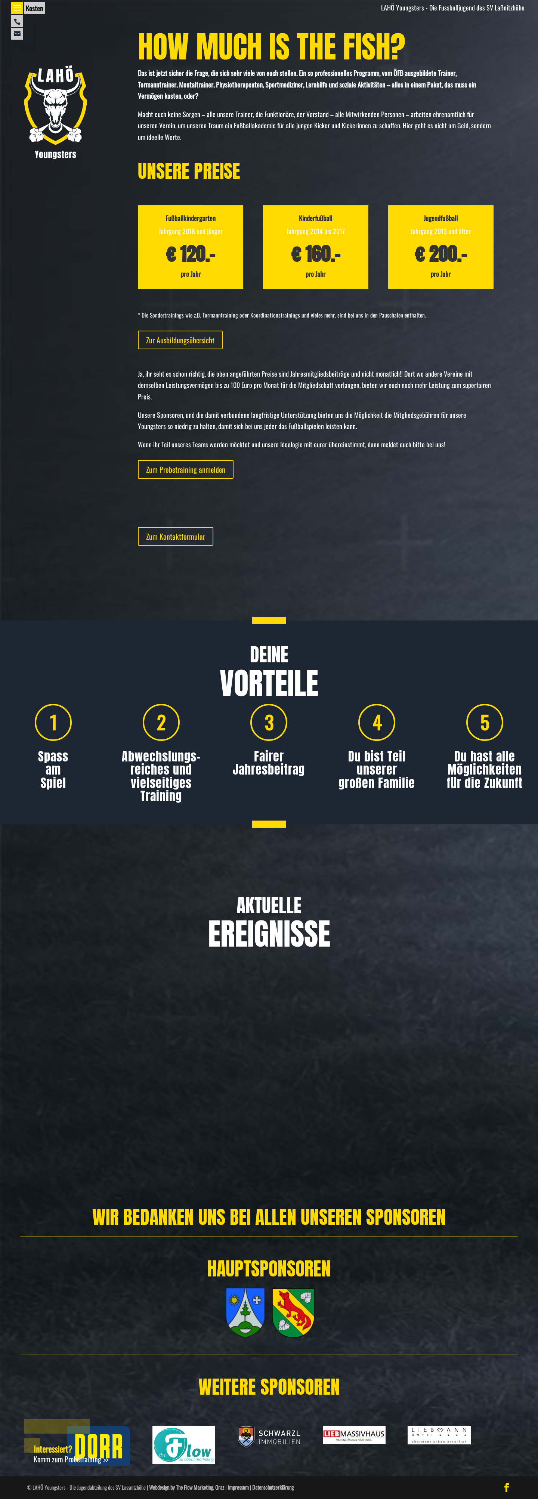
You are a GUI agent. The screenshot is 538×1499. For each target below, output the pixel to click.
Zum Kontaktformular (175, 536)
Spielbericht (432, 1112)
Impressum (238, 1487)
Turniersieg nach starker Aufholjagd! (261, 1089)
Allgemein (46, 1112)
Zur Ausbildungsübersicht (180, 340)
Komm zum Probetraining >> (71, 1459)
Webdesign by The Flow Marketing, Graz (186, 1487)
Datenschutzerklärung (273, 1487)
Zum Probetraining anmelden (185, 469)
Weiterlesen (29, 1162)
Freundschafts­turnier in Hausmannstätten (77, 1089)
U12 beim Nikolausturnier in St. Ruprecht (450, 1089)
